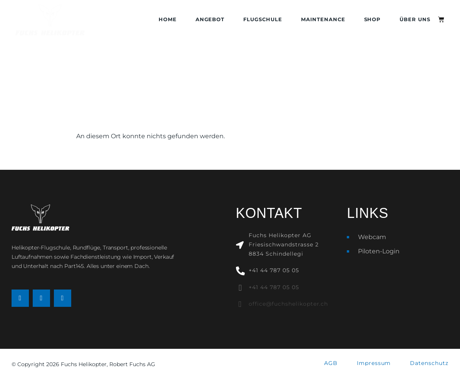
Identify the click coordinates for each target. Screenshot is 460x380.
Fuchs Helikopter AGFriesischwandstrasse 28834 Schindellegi (283, 244)
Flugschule (262, 19)
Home (168, 19)
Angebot (210, 19)
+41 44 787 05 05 (274, 270)
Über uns (415, 19)
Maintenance (323, 19)
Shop (372, 19)
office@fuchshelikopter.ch (288, 303)
